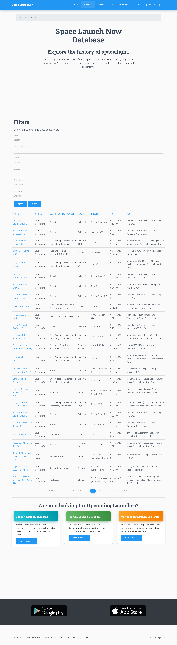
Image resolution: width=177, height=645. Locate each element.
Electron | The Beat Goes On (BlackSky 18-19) (23, 480)
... (66, 491)
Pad (128, 213)
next (126, 491)
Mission (95, 213)
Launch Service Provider (24, 146)
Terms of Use (50, 638)
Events (112, 5)
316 (118, 491)
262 (79, 491)
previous (52, 491)
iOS (161, 5)
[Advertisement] (88, 94)
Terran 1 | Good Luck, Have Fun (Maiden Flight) (22, 456)
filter (20, 204)
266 (106, 491)
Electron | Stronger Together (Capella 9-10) (21, 392)
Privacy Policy (33, 638)
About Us (18, 638)
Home (76, 5)
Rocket (81, 213)
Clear (34, 204)
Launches (87, 5)
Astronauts (124, 5)
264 (92, 491)
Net (112, 213)
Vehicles (137, 5)
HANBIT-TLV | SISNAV (22, 434)
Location (17, 169)
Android (150, 5)
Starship (101, 5)
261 (72, 491)
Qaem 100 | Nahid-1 (21, 306)
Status (17, 158)
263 (86, 491)
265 (99, 491)
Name (16, 213)
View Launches (26, 541)
